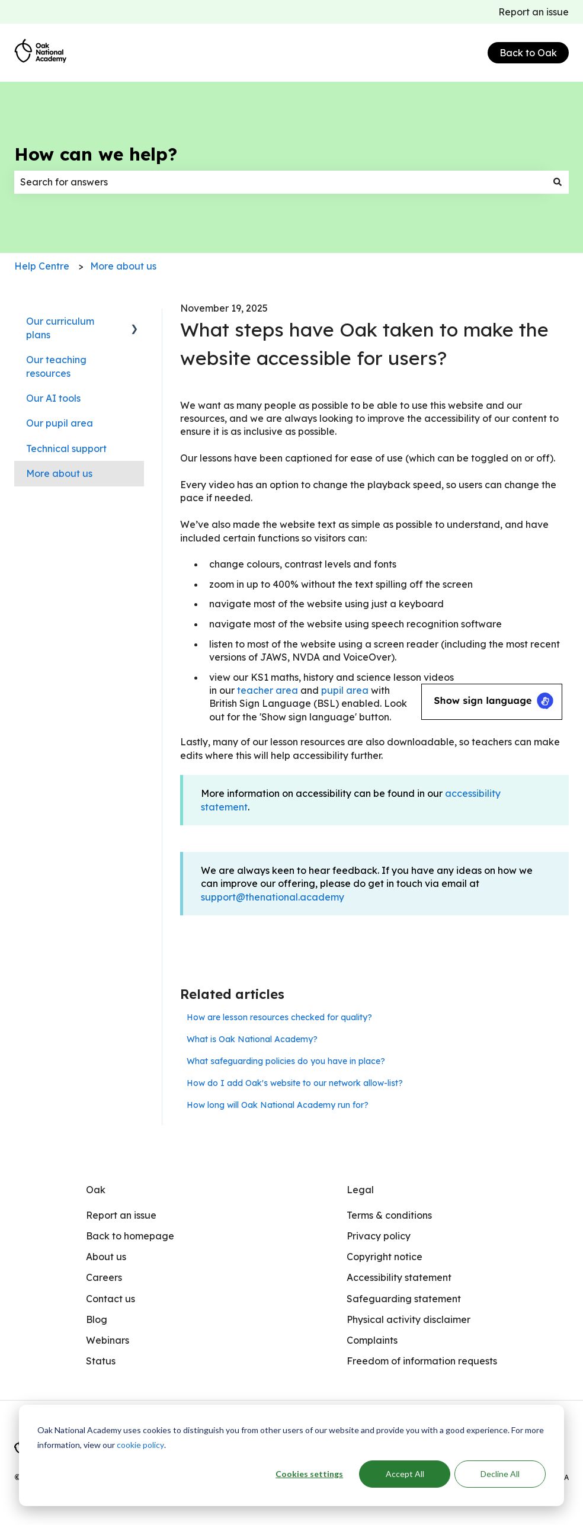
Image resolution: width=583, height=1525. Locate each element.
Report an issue (533, 12)
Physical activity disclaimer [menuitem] (408, 1319)
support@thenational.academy (272, 897)
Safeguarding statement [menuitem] (404, 1299)
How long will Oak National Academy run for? (278, 1105)
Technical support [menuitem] (66, 448)
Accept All (405, 1474)
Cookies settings (309, 1474)
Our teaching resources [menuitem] (56, 366)
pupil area (345, 690)
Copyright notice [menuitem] (384, 1257)
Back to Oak (528, 53)
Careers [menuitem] (104, 1277)
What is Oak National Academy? (252, 1039)
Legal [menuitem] (360, 1190)
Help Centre (41, 266)
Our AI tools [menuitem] (53, 398)
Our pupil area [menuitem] (59, 423)
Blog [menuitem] (96, 1319)
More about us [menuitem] (59, 473)
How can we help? (95, 154)
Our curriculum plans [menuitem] (60, 327)
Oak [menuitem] (95, 1190)
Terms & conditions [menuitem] (389, 1215)
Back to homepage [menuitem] (130, 1236)
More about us (123, 266)
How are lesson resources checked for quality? (279, 1017)
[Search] (557, 182)
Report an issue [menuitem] (121, 1215)
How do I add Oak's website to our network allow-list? (295, 1083)
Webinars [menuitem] (107, 1340)
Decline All (500, 1474)
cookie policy (140, 1445)
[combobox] (280, 182)
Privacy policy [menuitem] (379, 1236)
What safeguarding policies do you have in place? (286, 1061)
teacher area (267, 690)
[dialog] (291, 1455)
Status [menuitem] (101, 1361)
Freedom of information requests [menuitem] (422, 1361)
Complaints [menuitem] (372, 1340)
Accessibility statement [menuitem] (399, 1277)
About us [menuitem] (106, 1257)
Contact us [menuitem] (110, 1299)
